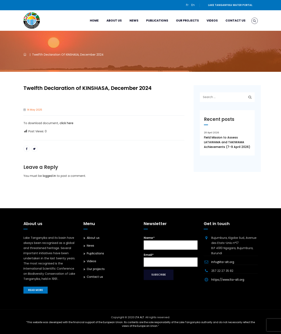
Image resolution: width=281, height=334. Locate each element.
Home (89, 20)
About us (109, 20)
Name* (171, 243)
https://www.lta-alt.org (227, 280)
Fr (187, 5)
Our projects (182, 20)
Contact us (231, 20)
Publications (152, 20)
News (129, 20)
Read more (35, 290)
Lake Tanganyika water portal (230, 5)
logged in (49, 176)
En (193, 5)
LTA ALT (139, 317)
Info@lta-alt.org (222, 262)
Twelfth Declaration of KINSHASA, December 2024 (87, 88)
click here (66, 123)
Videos (207, 20)
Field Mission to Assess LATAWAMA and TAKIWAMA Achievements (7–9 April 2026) (227, 142)
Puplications (95, 253)
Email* (171, 260)
